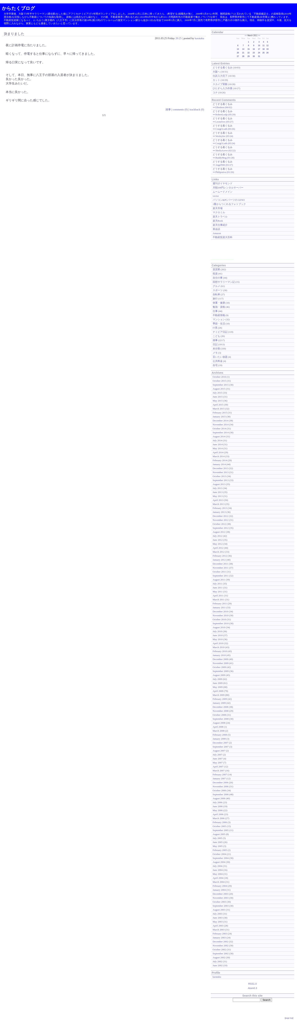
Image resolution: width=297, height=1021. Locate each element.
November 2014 (221, 424)
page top (289, 1018)
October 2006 (219, 790)
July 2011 (217, 583)
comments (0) (180, 109)
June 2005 (218, 842)
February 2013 (220, 508)
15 (249, 49)
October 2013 (219, 476)
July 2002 (217, 961)
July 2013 (217, 488)
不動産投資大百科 (222, 237)
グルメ (216, 286)
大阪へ (216, 71)
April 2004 (218, 877)
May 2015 (218, 400)
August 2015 (219, 388)
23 (254, 53)
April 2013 (218, 500)
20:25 (178, 38)
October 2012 (219, 524)
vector (216, 196)
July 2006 (217, 802)
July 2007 (217, 754)
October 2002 (219, 949)
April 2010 (218, 643)
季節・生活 (219, 323)
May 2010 (218, 639)
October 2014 (219, 428)
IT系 (215, 327)
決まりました (14, 34)
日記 (215, 344)
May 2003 (218, 921)
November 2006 (221, 786)
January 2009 (219, 702)
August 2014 (219, 436)
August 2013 (219, 484)
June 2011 (218, 587)
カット (216, 80)
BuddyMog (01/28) (224, 157)
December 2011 (220, 563)
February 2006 (220, 822)
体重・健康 (219, 302)
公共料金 (218, 361)
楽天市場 (218, 208)
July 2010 (217, 631)
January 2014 (219, 464)
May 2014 (218, 448)
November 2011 (220, 567)
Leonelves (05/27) (224, 121)
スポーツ (218, 290)
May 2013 (218, 496)
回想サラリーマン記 (224, 281)
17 (259, 49)
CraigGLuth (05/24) (225, 143)
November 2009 (221, 663)
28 (243, 56)
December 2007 (220, 742)
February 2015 (220, 412)
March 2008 (219, 730)
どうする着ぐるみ (222, 67)
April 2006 (218, 814)
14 (243, 49)
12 (267, 46)
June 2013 (218, 492)
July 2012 (217, 535)
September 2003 (221, 905)
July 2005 (217, 838)
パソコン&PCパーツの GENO (229, 199)
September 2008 (221, 718)
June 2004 (218, 870)
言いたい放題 (220, 356)
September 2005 (221, 830)
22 (249, 53)
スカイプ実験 (220, 84)
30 (254, 56)
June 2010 (218, 635)
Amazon (217, 233)
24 (259, 53)
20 (238, 53)
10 (259, 46)
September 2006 (221, 794)
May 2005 (218, 846)
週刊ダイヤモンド (222, 183)
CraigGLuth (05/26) (225, 128)
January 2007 (219, 778)
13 (238, 49)
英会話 (216, 229)
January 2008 (219, 738)
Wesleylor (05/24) (224, 136)
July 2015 (217, 392)
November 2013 (221, 472)
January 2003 (219, 937)
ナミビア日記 (220, 331)
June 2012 (218, 539)
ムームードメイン (222, 191)
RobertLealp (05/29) (225, 114)
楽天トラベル (220, 216)
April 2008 (218, 726)
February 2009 (220, 699)
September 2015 (221, 384)
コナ (215, 92)
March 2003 (219, 929)
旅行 (215, 298)
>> (259, 35)
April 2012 (218, 547)
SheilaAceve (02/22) (225, 150)
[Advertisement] (222, 250)
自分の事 (218, 277)
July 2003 (217, 913)
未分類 (216, 348)
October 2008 (219, 714)
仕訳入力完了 (220, 75)
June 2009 (218, 683)
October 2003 (219, 901)
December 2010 (220, 611)
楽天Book (218, 220)
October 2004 (219, 854)
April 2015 (218, 404)
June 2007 (218, 758)
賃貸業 (216, 269)
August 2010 (219, 627)
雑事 (168, 109)
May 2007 (218, 762)
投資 (215, 273)
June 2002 (218, 965)
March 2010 (219, 647)
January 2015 (219, 416)
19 (267, 49)
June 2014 (218, 444)
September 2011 (221, 575)
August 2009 (219, 675)
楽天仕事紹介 (220, 224)
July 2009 (217, 679)
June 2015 (218, 396)
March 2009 (219, 695)
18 (263, 49)
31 (259, 56)
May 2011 (218, 591)
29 (249, 56)
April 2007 (218, 766)
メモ (215, 352)
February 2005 (220, 850)
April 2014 (218, 452)
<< (246, 35)
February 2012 (220, 555)
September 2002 (221, 953)
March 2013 (219, 504)
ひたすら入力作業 (222, 88)
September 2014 (221, 432)
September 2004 (221, 858)
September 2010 (221, 623)
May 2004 (218, 874)
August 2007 (219, 750)
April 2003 (218, 925)
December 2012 (220, 516)
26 (267, 53)
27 (238, 56)
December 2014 (220, 420)
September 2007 (221, 746)
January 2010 (219, 655)
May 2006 (218, 810)
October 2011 (219, 571)
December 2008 (220, 706)
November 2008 (221, 710)
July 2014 (217, 440)
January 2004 (219, 889)
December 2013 (220, 468)
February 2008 (220, 734)
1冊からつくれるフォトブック (229, 204)
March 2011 (218, 599)
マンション (219, 319)
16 (254, 49)
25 (263, 53)
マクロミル (219, 212)
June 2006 (218, 806)
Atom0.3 (252, 988)
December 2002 (220, 941)
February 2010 (220, 651)
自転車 (216, 294)
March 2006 (219, 818)
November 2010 (221, 615)
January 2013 (219, 512)
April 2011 (218, 595)
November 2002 (221, 945)
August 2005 (219, 834)
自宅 (215, 365)
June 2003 (218, 917)
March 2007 (219, 770)
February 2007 (220, 774)
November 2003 (221, 897)
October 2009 (219, 667)
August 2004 (219, 862)
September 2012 (221, 528)
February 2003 (220, 933)
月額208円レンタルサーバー (228, 187)
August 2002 (219, 957)
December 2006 (220, 782)
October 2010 (219, 619)
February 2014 (220, 460)
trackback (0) (197, 109)
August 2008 (219, 722)
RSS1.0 (252, 983)
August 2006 (219, 798)
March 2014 (219, 456)
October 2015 (219, 380)
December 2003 (220, 893)
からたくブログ (18, 8)
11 (263, 46)
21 (243, 53)
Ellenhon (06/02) (223, 107)
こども (216, 336)
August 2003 (219, 909)
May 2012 (218, 543)
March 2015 (219, 408)
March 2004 (219, 881)
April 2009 (218, 691)
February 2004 (220, 885)
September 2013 (221, 480)
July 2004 (217, 866)
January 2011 (219, 607)
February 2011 (220, 603)
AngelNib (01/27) (224, 164)
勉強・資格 (219, 306)
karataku (199, 38)
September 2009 (221, 671)
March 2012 (219, 551)
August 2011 (219, 579)
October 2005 (219, 826)
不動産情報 (219, 315)
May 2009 (218, 687)
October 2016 (219, 376)
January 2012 (219, 559)
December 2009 (220, 659)
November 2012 (221, 520)
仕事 (215, 311)
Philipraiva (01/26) (224, 172)
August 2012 (219, 531)
